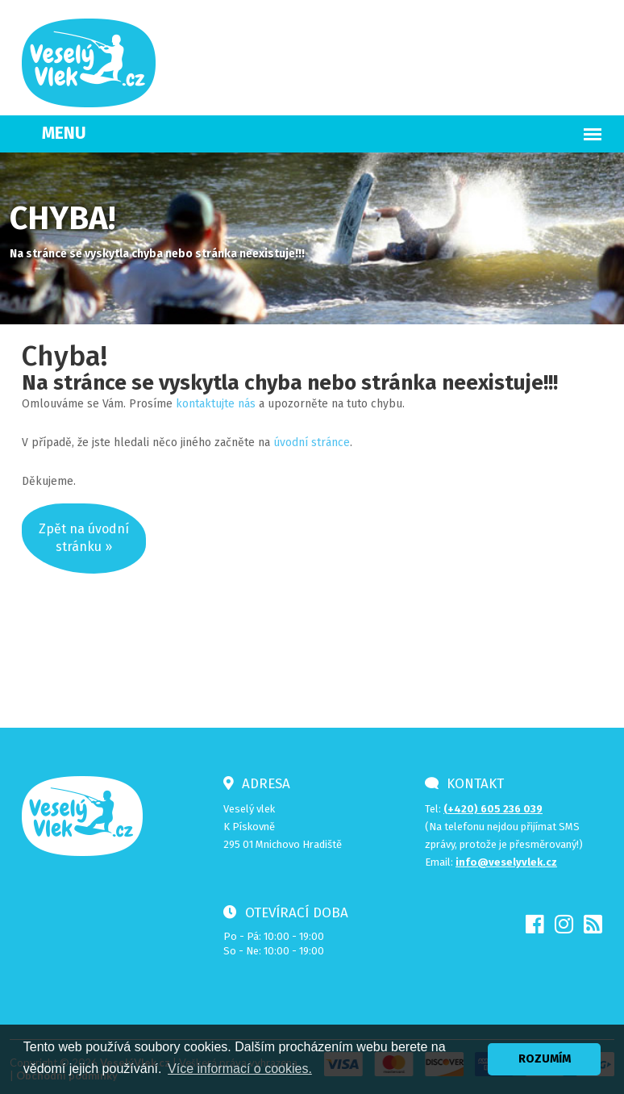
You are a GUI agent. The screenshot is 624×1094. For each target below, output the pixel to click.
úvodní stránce (311, 442)
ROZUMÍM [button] (544, 1059)
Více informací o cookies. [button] (240, 1068)
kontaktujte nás (216, 404)
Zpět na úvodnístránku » (84, 537)
